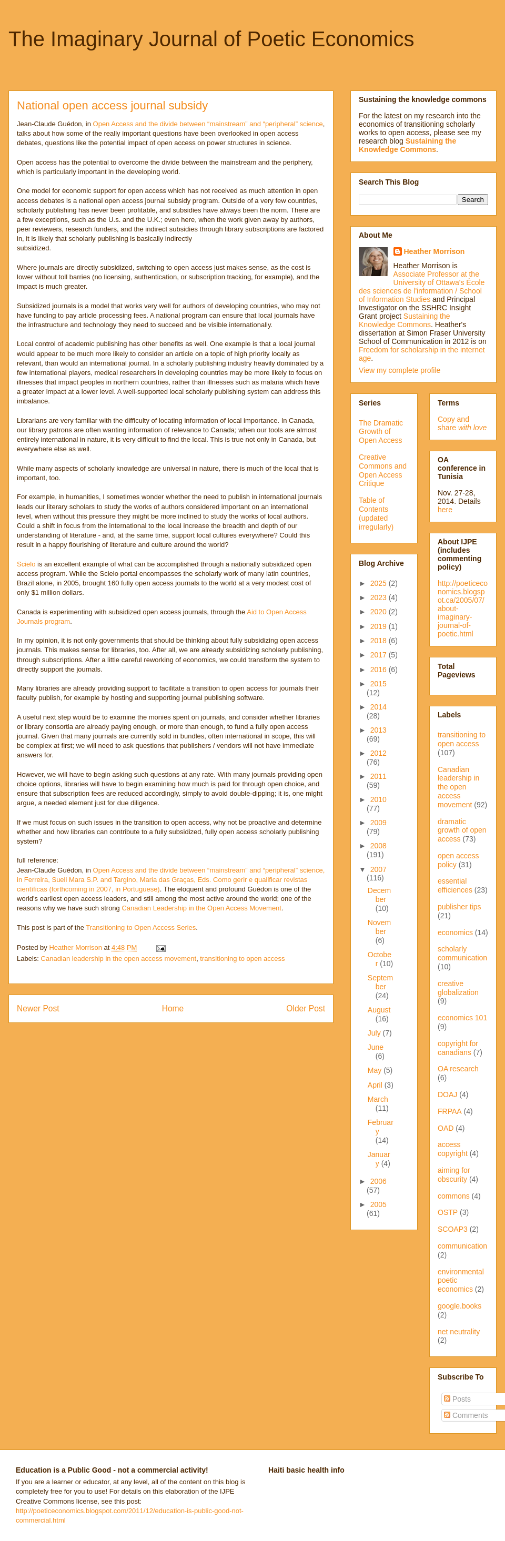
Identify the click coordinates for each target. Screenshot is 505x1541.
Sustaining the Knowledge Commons (404, 320)
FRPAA (450, 1111)
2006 (378, 1181)
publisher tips (459, 907)
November (379, 927)
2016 (379, 669)
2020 (379, 611)
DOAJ (447, 1094)
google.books (459, 1306)
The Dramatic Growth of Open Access (381, 432)
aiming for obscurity (454, 1174)
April (376, 1085)
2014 (378, 707)
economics (455, 932)
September (380, 982)
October (379, 959)
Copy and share (462, 423)
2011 (378, 776)
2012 (378, 753)
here (445, 509)
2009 (378, 822)
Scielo (26, 564)
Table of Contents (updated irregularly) (376, 513)
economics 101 (462, 1017)
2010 (378, 799)
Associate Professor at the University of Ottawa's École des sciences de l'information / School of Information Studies (421, 286)
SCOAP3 (453, 1229)
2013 (378, 730)
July (375, 1033)
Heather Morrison (434, 251)
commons (454, 1196)
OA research (458, 1068)
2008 (378, 846)
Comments (466, 1415)
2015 (378, 684)
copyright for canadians (458, 1048)
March (378, 1099)
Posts (457, 1399)
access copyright (453, 1149)
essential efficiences (455, 885)
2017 (379, 655)
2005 (378, 1204)
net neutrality (459, 1331)
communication (462, 1246)
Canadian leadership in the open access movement (119, 958)
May (375, 1070)
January (379, 1159)
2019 (379, 626)
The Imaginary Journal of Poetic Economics (211, 38)
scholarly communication (462, 953)
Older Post (305, 1008)
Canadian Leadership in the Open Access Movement (201, 908)
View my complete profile (399, 370)
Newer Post (38, 1008)
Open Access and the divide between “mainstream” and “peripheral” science (208, 124)
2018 (379, 640)
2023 (379, 597)
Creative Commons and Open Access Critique (383, 470)
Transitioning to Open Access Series (141, 927)
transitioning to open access (242, 958)
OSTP (448, 1212)
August (379, 1010)
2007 (378, 869)
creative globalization (458, 988)
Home (173, 1008)
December (379, 895)
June (375, 1047)
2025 (379, 583)
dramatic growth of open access (462, 830)
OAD (445, 1128)
